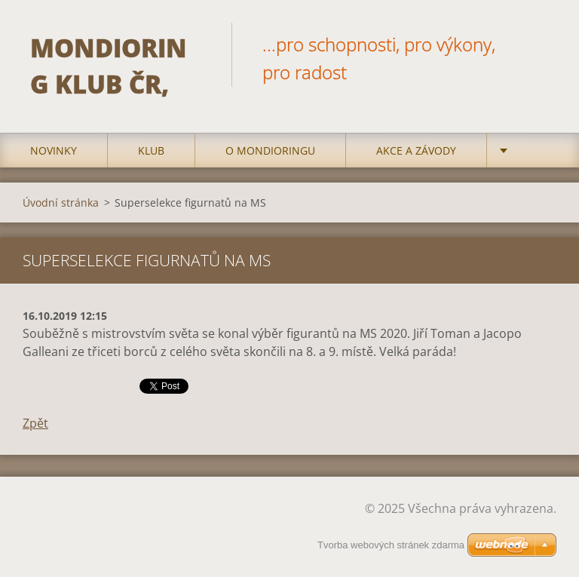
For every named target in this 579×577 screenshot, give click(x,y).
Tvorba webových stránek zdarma (390, 545)
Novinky (53, 150)
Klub (151, 150)
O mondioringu (270, 150)
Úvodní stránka (61, 202)
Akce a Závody (416, 150)
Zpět (35, 423)
